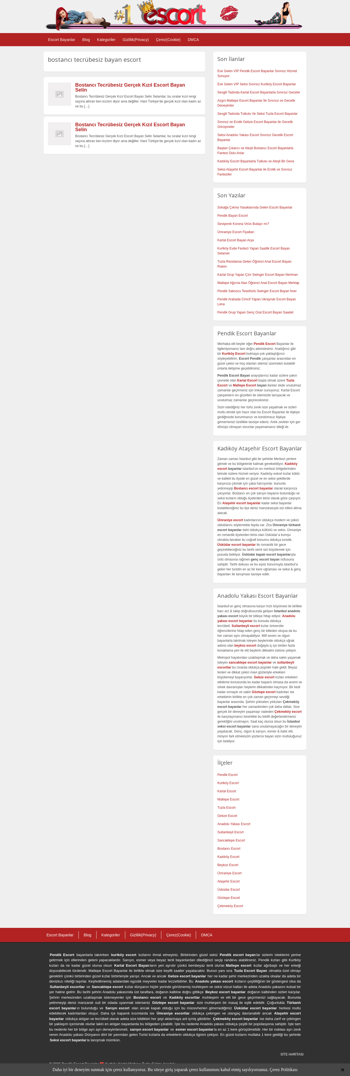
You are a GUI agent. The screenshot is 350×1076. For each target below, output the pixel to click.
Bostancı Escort (228, 849)
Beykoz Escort (227, 865)
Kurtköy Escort (228, 783)
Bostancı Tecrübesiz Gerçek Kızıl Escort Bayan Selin (130, 87)
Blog (86, 39)
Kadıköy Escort (228, 857)
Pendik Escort (227, 775)
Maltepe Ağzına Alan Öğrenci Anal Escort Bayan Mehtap (258, 283)
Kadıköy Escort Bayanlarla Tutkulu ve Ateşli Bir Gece (255, 161)
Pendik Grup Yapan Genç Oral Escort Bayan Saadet (255, 312)
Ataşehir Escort (228, 881)
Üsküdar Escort (228, 890)
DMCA (193, 39)
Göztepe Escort (228, 898)
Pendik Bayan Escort (232, 216)
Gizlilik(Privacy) (136, 39)
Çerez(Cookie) (168, 39)
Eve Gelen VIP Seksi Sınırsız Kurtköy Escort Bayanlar (256, 84)
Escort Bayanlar (61, 39)
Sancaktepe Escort (231, 840)
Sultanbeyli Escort (230, 832)
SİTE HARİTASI (292, 1054)
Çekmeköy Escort (230, 906)
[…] (86, 106)
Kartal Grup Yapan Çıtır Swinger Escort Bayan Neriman (257, 275)
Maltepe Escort (244, 385)
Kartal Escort (226, 791)
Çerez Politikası (284, 1069)
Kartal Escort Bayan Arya (235, 240)
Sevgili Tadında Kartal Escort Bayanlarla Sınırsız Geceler (258, 92)
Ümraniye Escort (229, 873)
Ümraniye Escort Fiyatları (235, 232)
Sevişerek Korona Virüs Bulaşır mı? (243, 224)
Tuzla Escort (226, 808)
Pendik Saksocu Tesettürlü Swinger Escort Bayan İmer (257, 291)
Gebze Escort (227, 816)
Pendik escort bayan (238, 955)
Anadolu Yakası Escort (233, 824)
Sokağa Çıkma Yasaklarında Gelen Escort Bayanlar (254, 207)
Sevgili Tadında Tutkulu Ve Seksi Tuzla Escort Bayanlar (257, 114)
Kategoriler (106, 39)
